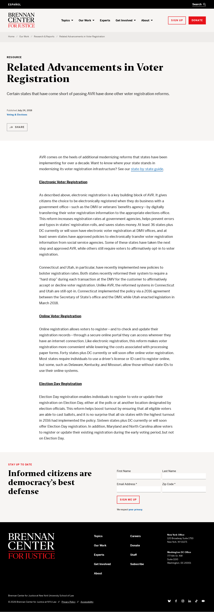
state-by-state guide (147, 169)
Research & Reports (44, 36)
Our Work (85, 20)
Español (14, 4)
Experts (105, 20)
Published (12, 110)
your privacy (135, 509)
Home (11, 36)
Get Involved (124, 20)
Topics (65, 20)
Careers (135, 536)
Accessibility (87, 601)
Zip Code (168, 484)
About (145, 20)
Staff (133, 555)
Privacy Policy (68, 601)
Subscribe (137, 564)
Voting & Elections (17, 114)
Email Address (126, 484)
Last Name (169, 471)
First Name (124, 471)
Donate (135, 545)
